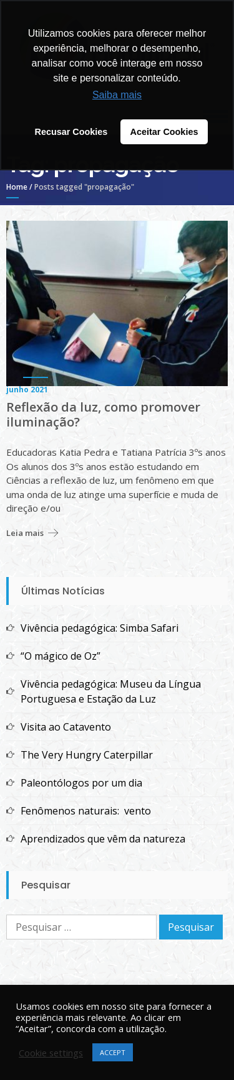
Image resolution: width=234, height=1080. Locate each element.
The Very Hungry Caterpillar (87, 755)
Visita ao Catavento (66, 727)
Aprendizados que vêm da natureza (103, 839)
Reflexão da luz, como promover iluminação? (103, 415)
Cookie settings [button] (51, 1052)
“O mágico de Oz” (60, 656)
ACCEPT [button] (112, 1052)
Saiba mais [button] (117, 95)
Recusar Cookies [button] (71, 132)
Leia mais (25, 532)
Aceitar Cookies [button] (164, 132)
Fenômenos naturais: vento (86, 811)
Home (16, 187)
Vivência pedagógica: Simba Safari (99, 628)
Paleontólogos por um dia (81, 783)
